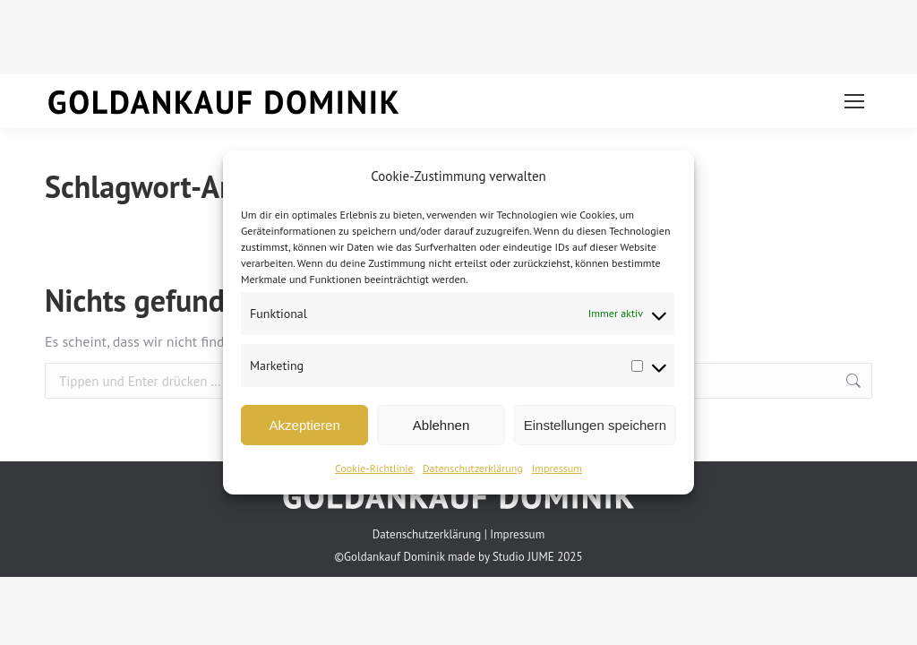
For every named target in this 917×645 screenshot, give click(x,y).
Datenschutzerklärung (473, 468)
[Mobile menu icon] (854, 101)
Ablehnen (441, 425)
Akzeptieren (305, 425)
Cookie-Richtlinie (374, 468)
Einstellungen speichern (595, 425)
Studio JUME (523, 556)
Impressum (557, 468)
